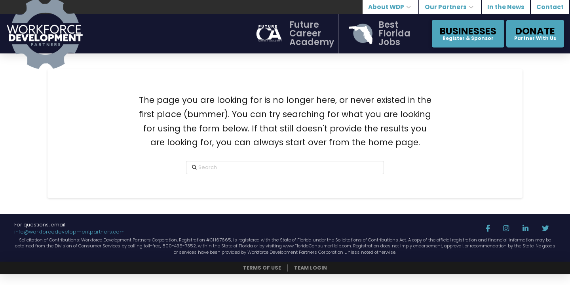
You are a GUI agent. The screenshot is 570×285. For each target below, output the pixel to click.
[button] (289, 33)
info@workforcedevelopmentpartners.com (69, 231)
